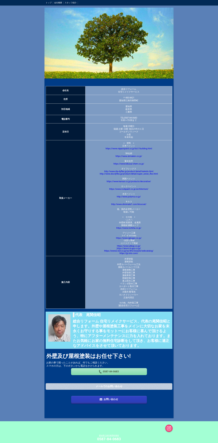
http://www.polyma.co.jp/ (129, 196)
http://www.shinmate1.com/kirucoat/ (128, 204)
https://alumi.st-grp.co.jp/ (129, 248)
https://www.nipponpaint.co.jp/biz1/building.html (129, 148)
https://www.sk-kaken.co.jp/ (129, 156)
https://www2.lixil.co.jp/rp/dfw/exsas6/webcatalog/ (128, 251)
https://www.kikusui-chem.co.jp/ (129, 164)
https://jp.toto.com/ (128, 253)
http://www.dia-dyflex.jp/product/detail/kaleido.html (128, 171)
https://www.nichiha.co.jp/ (128, 228)
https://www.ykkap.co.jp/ (129, 246)
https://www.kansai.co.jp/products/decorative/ (129, 181)
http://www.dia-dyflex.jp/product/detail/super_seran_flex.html (129, 174)
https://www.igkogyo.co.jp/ (128, 238)
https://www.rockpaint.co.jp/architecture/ (128, 189)
